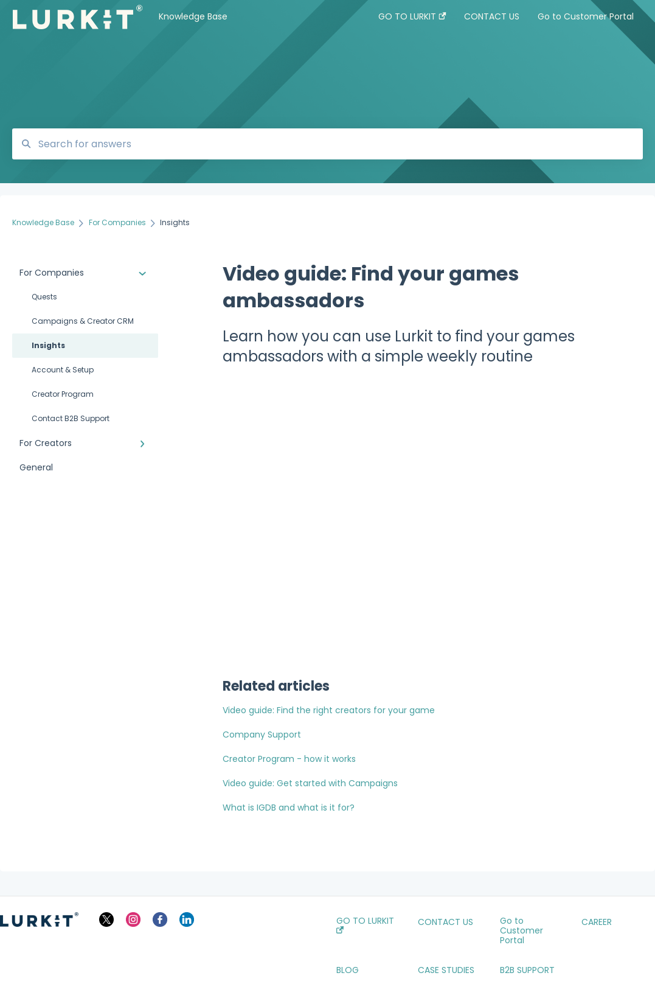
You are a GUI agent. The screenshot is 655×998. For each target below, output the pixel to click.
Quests (44, 296)
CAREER (596, 922)
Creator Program (63, 394)
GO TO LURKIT (365, 924)
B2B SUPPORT (527, 970)
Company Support (262, 734)
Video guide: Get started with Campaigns (310, 783)
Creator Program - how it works (289, 759)
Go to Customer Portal (521, 930)
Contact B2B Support (70, 418)
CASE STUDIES (446, 970)
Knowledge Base (193, 16)
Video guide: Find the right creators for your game (329, 710)
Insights (48, 345)
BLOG (347, 970)
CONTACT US (445, 922)
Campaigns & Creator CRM (83, 321)
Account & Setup (63, 370)
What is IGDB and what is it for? (289, 807)
